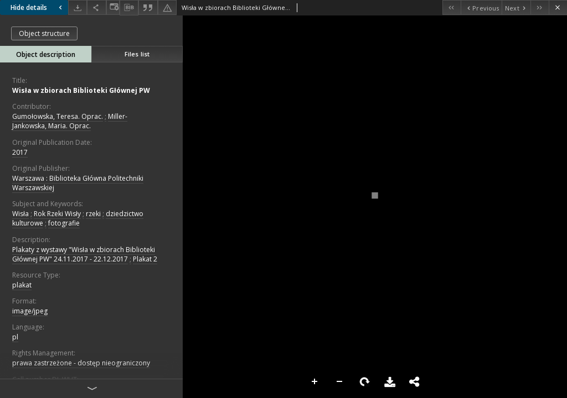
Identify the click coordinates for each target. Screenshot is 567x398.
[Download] (77, 7)
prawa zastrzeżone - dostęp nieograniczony (81, 363)
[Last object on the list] (539, 7)
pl (15, 337)
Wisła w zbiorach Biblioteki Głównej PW (81, 90)
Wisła (20, 213)
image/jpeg (30, 311)
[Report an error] (167, 7)
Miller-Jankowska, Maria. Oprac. (69, 121)
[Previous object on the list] (481, 7)
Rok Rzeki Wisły (57, 213)
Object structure (44, 33)
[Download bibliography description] (129, 7)
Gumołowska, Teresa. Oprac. (57, 116)
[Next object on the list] (516, 7)
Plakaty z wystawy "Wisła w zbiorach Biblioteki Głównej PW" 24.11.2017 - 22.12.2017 (83, 254)
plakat (22, 285)
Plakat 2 (145, 259)
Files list (137, 54)
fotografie (64, 223)
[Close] (558, 7)
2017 (20, 152)
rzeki (93, 213)
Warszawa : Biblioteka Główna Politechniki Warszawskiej (77, 183)
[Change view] (113, 7)
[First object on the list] (451, 7)
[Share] (96, 7)
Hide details (38, 7)
